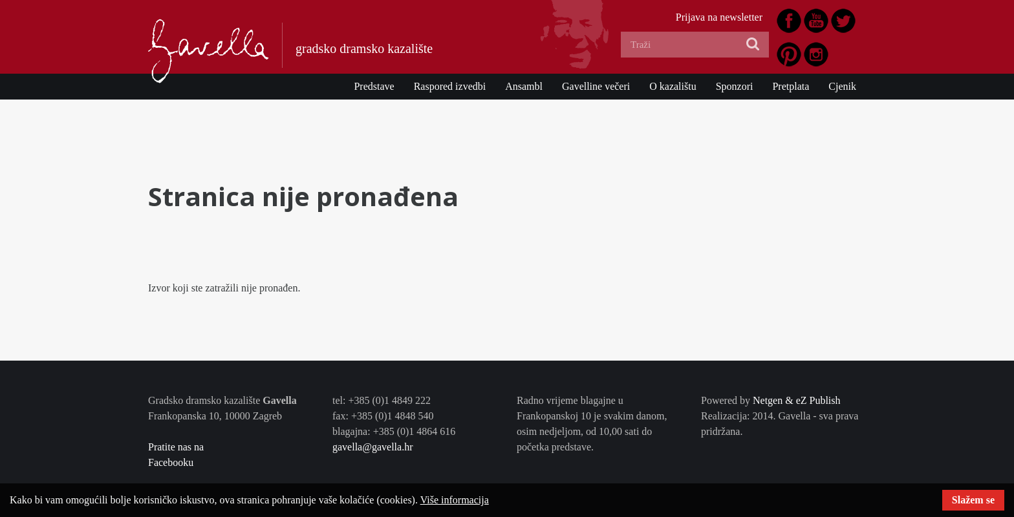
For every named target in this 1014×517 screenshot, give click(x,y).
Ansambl (524, 86)
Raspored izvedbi (450, 86)
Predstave (374, 86)
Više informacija (454, 499)
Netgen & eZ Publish (797, 400)
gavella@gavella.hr (372, 446)
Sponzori (734, 86)
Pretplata (790, 86)
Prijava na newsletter (719, 17)
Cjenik (842, 86)
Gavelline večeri (596, 86)
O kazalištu (672, 86)
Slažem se (973, 499)
